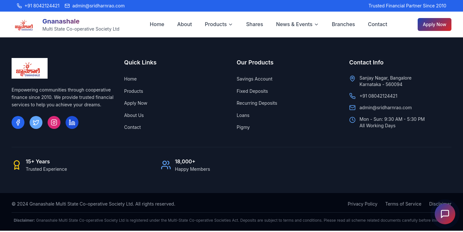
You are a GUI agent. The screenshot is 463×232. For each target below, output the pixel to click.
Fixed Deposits (252, 91)
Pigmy (243, 127)
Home (157, 24)
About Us (134, 115)
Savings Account (254, 79)
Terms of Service (403, 204)
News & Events (297, 24)
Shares (254, 24)
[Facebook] (18, 122)
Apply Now (434, 24)
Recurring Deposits (257, 103)
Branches (343, 24)
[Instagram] (54, 122)
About (184, 24)
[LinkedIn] (72, 122)
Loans (243, 115)
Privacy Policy (362, 204)
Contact (377, 24)
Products (219, 24)
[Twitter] (36, 122)
